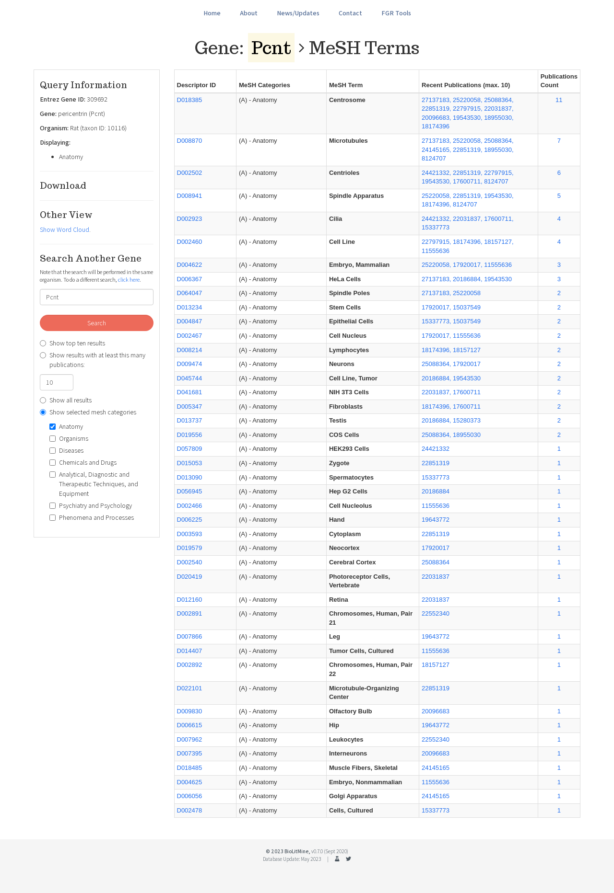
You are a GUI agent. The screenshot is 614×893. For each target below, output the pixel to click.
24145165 (435, 767)
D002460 (189, 241)
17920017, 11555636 (451, 335)
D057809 (189, 448)
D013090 (189, 477)
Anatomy (66, 426)
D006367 (189, 279)
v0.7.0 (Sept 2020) (329, 851)
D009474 (189, 363)
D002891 (189, 613)
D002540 (189, 562)
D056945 (189, 491)
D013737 (189, 420)
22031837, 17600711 (451, 392)
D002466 (189, 505)
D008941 (189, 195)
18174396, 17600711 (451, 406)
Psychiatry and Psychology (90, 505)
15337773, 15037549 (451, 321)
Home (212, 13)
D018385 (189, 99)
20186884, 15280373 (451, 420)
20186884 (435, 491)
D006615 (189, 725)
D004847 (189, 321)
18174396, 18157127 (451, 350)
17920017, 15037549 (451, 307)
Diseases (66, 450)
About (249, 13)
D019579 (189, 547)
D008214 (189, 350)
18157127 (435, 664)
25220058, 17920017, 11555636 (467, 264)
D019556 (189, 434)
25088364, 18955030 (451, 434)
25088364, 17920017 (451, 363)
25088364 (435, 562)
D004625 (189, 782)
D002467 (189, 335)
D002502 (189, 172)
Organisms (68, 438)
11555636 (435, 505)
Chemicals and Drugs (83, 462)
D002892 (189, 664)
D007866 (189, 636)
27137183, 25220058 (451, 293)
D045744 (189, 378)
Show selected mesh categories (88, 412)
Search (96, 323)
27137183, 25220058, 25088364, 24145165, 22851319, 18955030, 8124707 (468, 149)
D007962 (189, 739)
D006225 (189, 519)
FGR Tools (396, 13)
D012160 (189, 599)
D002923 (189, 218)
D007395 (189, 753)
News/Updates (298, 13)
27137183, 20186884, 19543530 (467, 279)
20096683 (435, 711)
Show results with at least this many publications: (92, 360)
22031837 (435, 576)
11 (558, 99)
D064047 (189, 293)
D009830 (189, 711)
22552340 (435, 613)
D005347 (189, 406)
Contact (350, 13)
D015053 (189, 463)
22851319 (435, 463)
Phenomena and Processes (91, 517)
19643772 (435, 519)
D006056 (189, 796)
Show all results (66, 400)
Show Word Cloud (64, 229)
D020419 (189, 576)
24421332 (435, 448)
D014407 (189, 650)
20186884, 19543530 (451, 378)
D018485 (189, 767)
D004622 (189, 264)
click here (129, 279)
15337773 (435, 477)
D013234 (189, 307)
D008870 (189, 140)
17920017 (435, 547)
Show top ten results (72, 343)
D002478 (189, 810)
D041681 (189, 392)
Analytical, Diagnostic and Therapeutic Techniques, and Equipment (93, 484)
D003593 (189, 534)
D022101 (189, 688)
